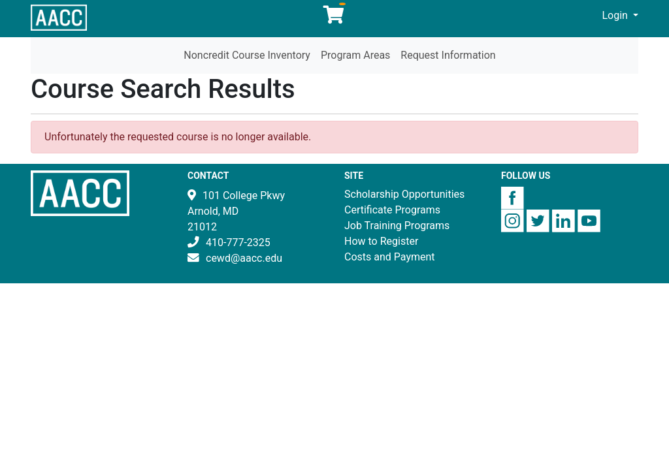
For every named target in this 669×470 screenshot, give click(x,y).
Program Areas (355, 55)
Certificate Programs (392, 210)
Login (616, 15)
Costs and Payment (389, 257)
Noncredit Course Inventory (247, 55)
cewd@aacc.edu (244, 258)
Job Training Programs (396, 225)
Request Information (447, 55)
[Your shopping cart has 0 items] (334, 18)
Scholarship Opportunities (404, 194)
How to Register (381, 241)
